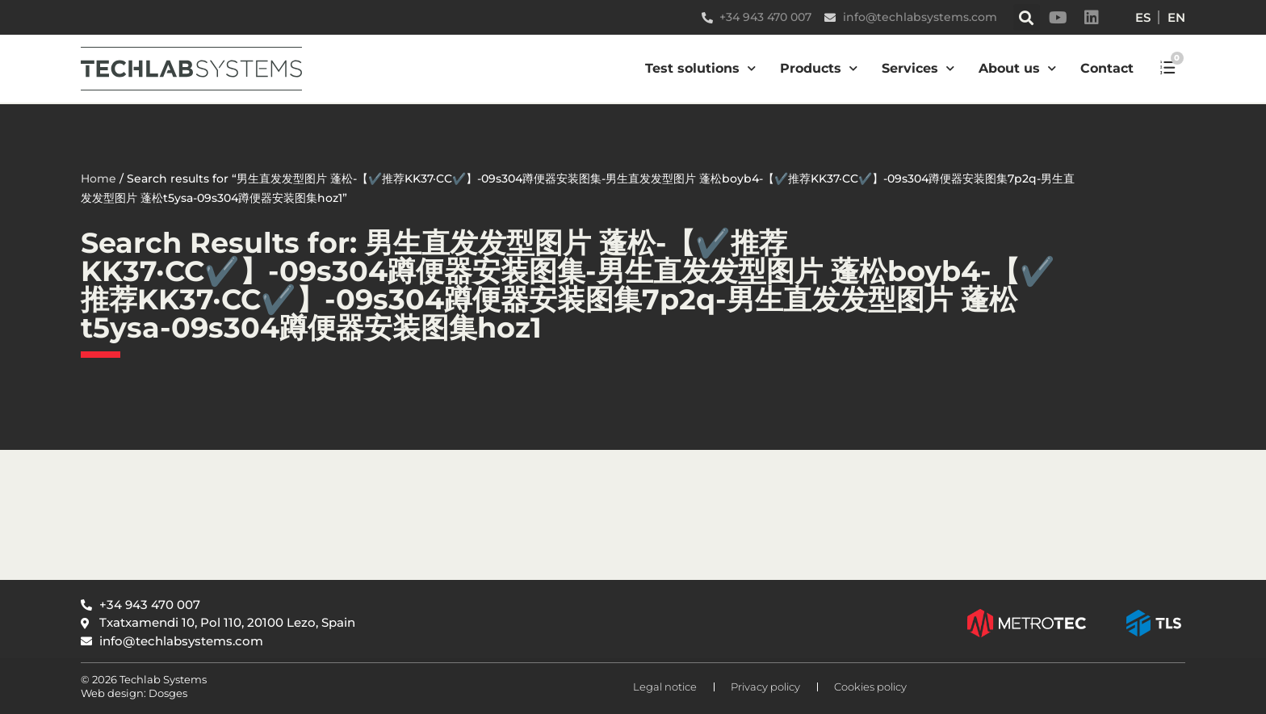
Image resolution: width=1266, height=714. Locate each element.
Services (918, 68)
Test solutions (700, 68)
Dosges (166, 693)
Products (818, 68)
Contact (1107, 68)
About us (1017, 68)
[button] (1026, 17)
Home (98, 178)
